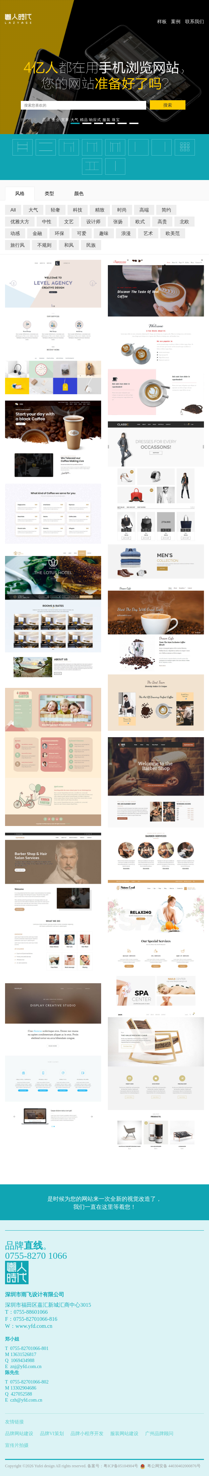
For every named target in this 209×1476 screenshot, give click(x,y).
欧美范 (173, 233)
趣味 (104, 233)
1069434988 (22, 1360)
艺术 (148, 233)
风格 (20, 193)
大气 (75, 119)
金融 (37, 233)
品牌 (46, 119)
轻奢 (55, 210)
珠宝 (116, 119)
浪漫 (126, 233)
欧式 (140, 221)
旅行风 (17, 245)
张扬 (118, 221)
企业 (56, 119)
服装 (106, 119)
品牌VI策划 (52, 1433)
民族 (91, 245)
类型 (49, 193)
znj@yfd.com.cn (26, 1366)
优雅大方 (19, 221)
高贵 (162, 221)
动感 (15, 233)
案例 (175, 21)
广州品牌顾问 (159, 1433)
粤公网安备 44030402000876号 (173, 1466)
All (13, 210)
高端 (144, 210)
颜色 (79, 193)
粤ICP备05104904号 (120, 1466)
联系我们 (194, 21)
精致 (99, 210)
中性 (46, 221)
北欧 (184, 221)
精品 (84, 119)
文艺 (69, 221)
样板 (162, 21)
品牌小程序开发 (87, 1433)
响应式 (95, 119)
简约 (166, 210)
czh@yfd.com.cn (26, 1400)
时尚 (122, 210)
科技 (77, 210)
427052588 (21, 1394)
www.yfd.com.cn (33, 1326)
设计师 (93, 221)
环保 (59, 233)
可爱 (81, 233)
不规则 (44, 245)
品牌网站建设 (19, 1433)
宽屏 (65, 119)
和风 (69, 245)
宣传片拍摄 (17, 1445)
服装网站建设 (124, 1433)
